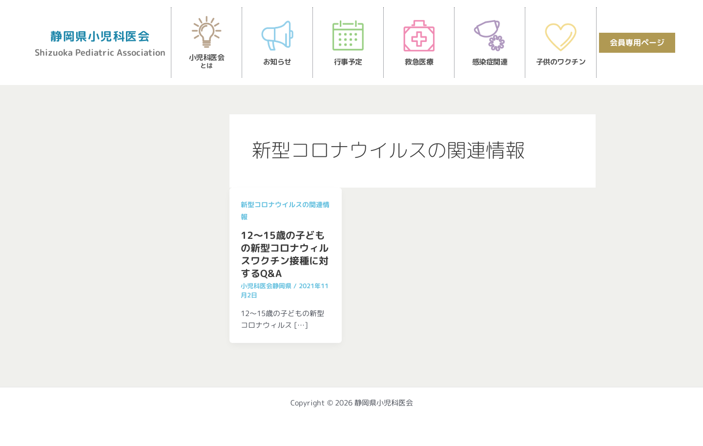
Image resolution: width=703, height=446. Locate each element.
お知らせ (277, 62)
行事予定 (348, 62)
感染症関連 (490, 62)
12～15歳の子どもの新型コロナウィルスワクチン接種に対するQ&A (285, 254)
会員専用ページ (637, 42)
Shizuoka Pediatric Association (100, 52)
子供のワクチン (561, 62)
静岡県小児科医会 (100, 36)
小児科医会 (207, 61)
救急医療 (419, 62)
